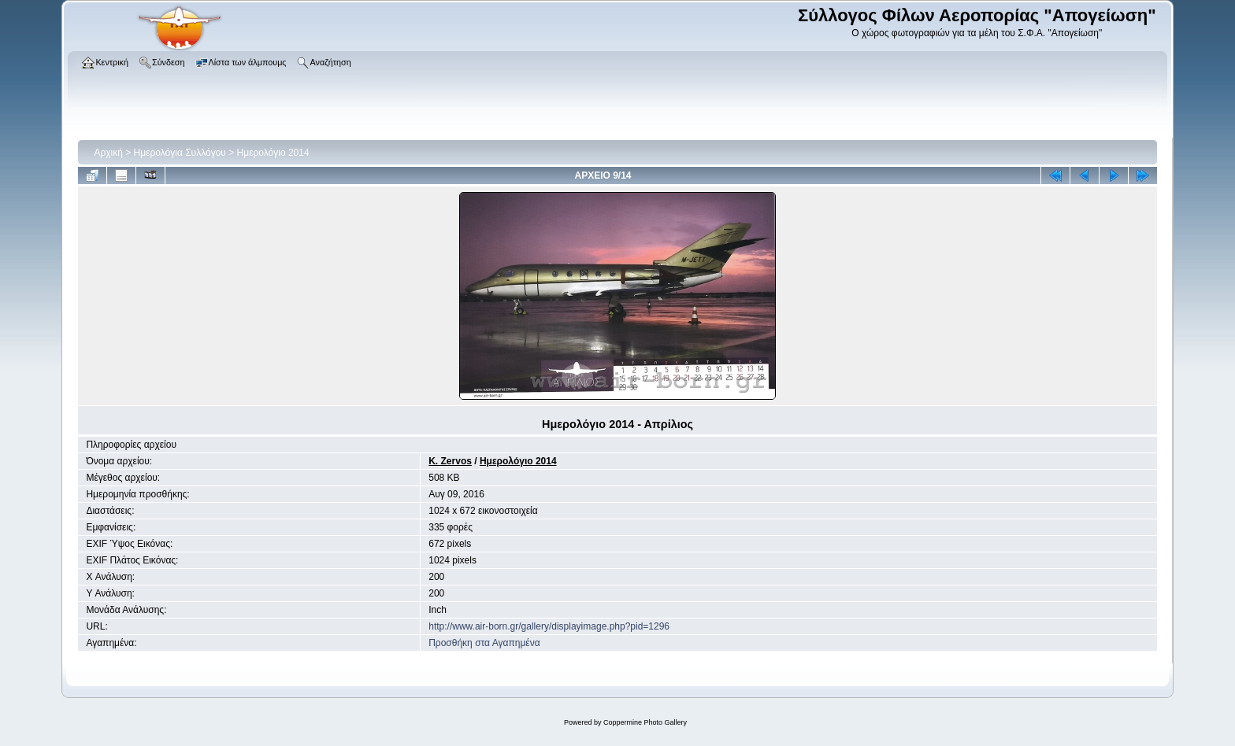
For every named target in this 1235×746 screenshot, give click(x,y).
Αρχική (108, 152)
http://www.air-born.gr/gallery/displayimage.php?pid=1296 (548, 626)
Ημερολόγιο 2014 (273, 152)
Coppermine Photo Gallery (645, 722)
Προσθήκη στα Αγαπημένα (484, 642)
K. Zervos (450, 461)
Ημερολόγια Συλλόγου (180, 152)
